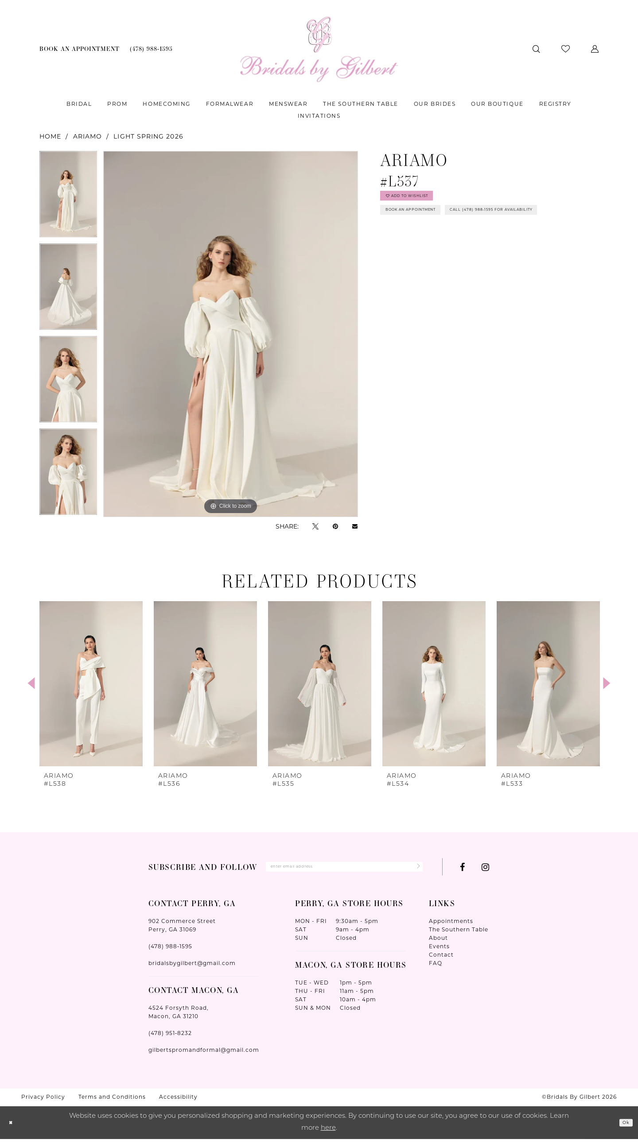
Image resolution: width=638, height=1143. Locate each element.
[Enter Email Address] (344, 869)
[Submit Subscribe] (414, 869)
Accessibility (178, 1101)
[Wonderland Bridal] (319, 49)
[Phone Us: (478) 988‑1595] (151, 49)
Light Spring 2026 (148, 136)
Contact (441, 959)
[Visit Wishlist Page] (565, 49)
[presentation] (91, 683)
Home (50, 136)
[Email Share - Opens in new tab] (355, 526)
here (328, 1132)
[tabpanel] (68, 197)
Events (439, 950)
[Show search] (536, 49)
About (438, 942)
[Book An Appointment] (80, 49)
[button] (594, 49)
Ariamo (87, 136)
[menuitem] (80, 49)
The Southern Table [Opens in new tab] (458, 934)
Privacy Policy (43, 1101)
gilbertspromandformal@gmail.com (203, 1054)
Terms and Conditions (112, 1101)
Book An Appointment (429, 222)
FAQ (435, 967)
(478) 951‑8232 (170, 1037)
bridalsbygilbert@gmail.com (192, 967)
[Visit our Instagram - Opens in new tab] (485, 869)
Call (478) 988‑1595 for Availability (453, 243)
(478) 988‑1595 (170, 950)
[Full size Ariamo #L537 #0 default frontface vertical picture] (231, 334)
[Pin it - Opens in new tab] (335, 526)
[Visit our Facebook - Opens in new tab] (462, 869)
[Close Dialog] (13, 1127)
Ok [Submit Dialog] (622, 1126)
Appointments (451, 925)
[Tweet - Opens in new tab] (315, 526)
